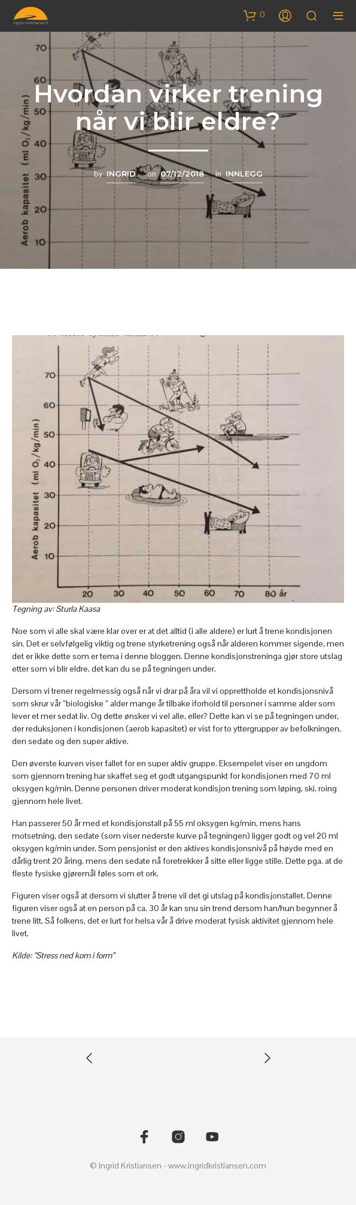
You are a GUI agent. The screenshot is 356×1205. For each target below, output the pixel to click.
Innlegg (244, 173)
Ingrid (121, 173)
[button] (254, 15)
